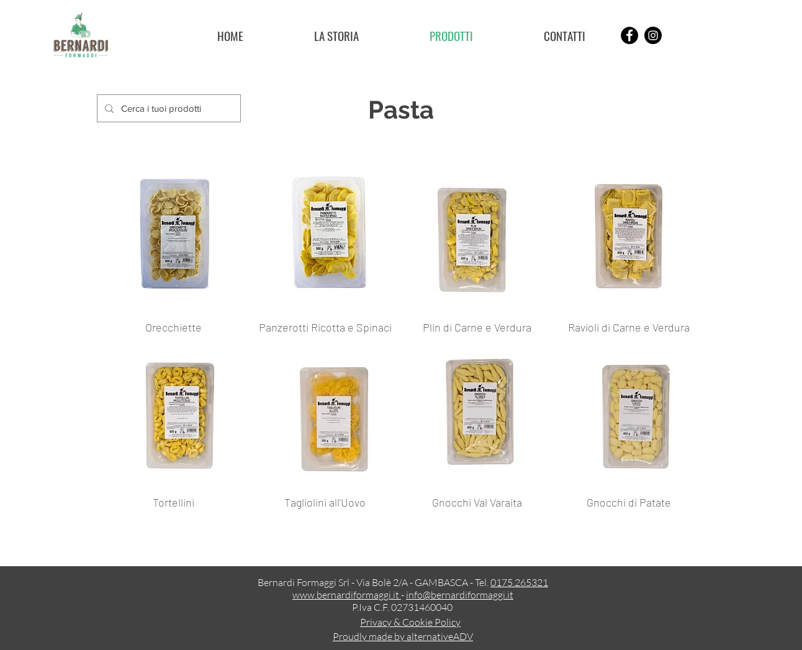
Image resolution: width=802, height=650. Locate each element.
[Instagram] (653, 35)
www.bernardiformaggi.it (346, 595)
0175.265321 (519, 582)
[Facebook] (629, 35)
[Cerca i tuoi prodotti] (167, 108)
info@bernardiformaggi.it (459, 595)
